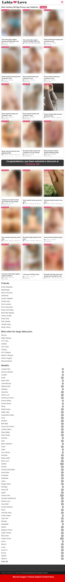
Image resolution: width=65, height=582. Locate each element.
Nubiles (4, 344)
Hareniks (32, 392)
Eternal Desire (6, 361)
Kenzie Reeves (32, 507)
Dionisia (32, 455)
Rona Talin (32, 381)
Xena (32, 541)
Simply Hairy (6, 324)
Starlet (32, 556)
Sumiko (32, 375)
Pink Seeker (5, 321)
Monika (32, 521)
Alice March (5, 44)
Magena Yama (32, 530)
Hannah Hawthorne (32, 498)
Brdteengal (5, 290)
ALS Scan (5, 347)
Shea (32, 406)
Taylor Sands (32, 533)
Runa (32, 510)
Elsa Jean (32, 536)
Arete (32, 378)
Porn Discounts (7, 307)
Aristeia (32, 421)
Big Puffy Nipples (7, 313)
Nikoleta (32, 389)
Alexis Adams (48, 44)
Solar (32, 449)
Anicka (32, 467)
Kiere (32, 447)
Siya (32, 441)
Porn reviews (6, 304)
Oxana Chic (32, 495)
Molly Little (32, 412)
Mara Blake (32, 432)
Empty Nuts (5, 301)
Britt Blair (32, 424)
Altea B (32, 559)
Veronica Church (32, 398)
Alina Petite (32, 435)
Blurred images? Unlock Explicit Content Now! (33, 577)
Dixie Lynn (32, 461)
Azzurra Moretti (32, 372)
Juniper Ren (32, 369)
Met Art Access (6, 293)
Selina (32, 527)
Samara (32, 438)
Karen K (32, 550)
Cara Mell (32, 504)
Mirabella (32, 478)
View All (4, 561)
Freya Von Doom (32, 426)
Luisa (32, 547)
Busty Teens (5, 327)
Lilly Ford (32, 518)
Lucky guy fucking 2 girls (31, 274)
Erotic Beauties (7, 287)
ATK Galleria (6, 352)
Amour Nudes (6, 316)
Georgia (32, 487)
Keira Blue (32, 472)
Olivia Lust (32, 395)
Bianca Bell (32, 458)
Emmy (32, 553)
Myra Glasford (32, 444)
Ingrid (32, 493)
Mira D (32, 544)
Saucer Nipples (7, 298)
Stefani (32, 464)
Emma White (32, 401)
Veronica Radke (27, 155)
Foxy (32, 418)
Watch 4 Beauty (7, 355)
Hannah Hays (32, 513)
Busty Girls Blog (7, 310)
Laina (32, 481)
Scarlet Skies (32, 429)
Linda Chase (32, 516)
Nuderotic (5, 295)
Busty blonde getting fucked (53, 237)
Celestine (32, 475)
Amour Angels (6, 358)
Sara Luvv (60, 203)
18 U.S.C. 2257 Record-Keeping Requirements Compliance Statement (32, 572)
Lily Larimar (32, 452)
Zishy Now (5, 318)
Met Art (4, 335)
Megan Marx (32, 484)
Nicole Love (32, 501)
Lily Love (60, 117)
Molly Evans (32, 409)
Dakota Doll (32, 386)
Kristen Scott (32, 538)
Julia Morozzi (32, 383)
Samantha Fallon (32, 415)
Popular (43, 7)
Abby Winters (6, 338)
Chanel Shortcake (32, 470)
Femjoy (4, 349)
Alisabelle (32, 524)
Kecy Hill (32, 490)
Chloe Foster (27, 278)
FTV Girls (4, 341)
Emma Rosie (32, 404)
